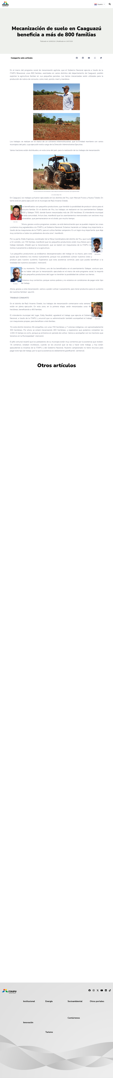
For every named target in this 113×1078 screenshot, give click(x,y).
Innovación (28, 1022)
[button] (77, 58)
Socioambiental (75, 1001)
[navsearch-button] (110, 4)
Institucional (56, 24)
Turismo (49, 1032)
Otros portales (97, 1001)
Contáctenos (74, 1018)
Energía (49, 1001)
